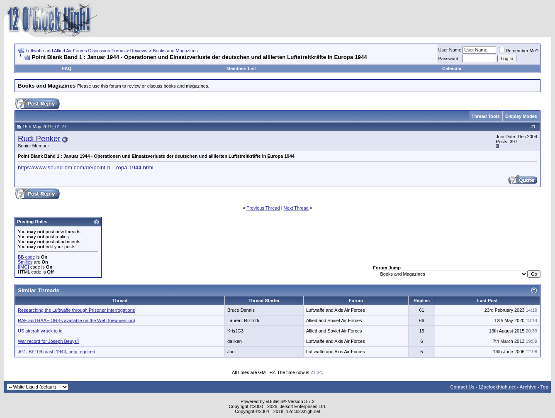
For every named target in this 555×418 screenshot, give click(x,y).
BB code (26, 256)
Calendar (452, 68)
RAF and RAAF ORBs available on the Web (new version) (76, 320)
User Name (450, 49)
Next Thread (296, 207)
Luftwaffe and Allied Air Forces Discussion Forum (75, 50)
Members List (241, 68)
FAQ (67, 68)
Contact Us (462, 386)
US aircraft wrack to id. (41, 330)
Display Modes (521, 116)
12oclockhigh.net (497, 386)
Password (448, 58)
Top (544, 386)
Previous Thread (263, 207)
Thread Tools (486, 116)
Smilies (25, 261)
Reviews (139, 50)
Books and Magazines (175, 50)
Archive (528, 386)
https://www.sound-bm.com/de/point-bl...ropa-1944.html (85, 167)
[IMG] (23, 266)
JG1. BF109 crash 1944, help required (56, 351)
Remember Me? (518, 50)
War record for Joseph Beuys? (48, 341)
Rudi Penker (39, 138)
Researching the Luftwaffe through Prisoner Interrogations (76, 310)
